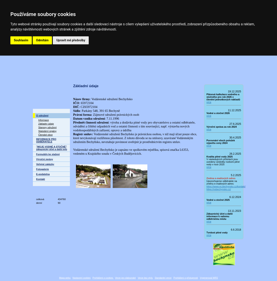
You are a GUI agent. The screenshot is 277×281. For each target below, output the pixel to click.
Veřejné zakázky (45, 164)
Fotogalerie (42, 169)
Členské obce (45, 134)
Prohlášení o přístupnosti (185, 278)
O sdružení (42, 115)
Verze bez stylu (145, 278)
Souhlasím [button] (21, 40)
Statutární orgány (47, 131)
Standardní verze (163, 278)
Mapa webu (65, 278)
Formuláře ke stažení (48, 154)
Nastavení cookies (81, 278)
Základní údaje (46, 123)
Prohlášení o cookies (103, 278)
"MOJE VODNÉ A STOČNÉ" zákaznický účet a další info (51, 148)
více (208, 102)
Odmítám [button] (42, 40)
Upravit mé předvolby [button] (70, 40)
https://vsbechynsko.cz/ (218, 189)
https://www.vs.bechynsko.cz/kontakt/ (223, 186)
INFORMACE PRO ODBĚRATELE (46, 140)
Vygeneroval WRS (209, 278)
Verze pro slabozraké (125, 278)
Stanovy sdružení (47, 127)
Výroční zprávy (44, 159)
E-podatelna (43, 174)
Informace (43, 120)
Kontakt (40, 179)
